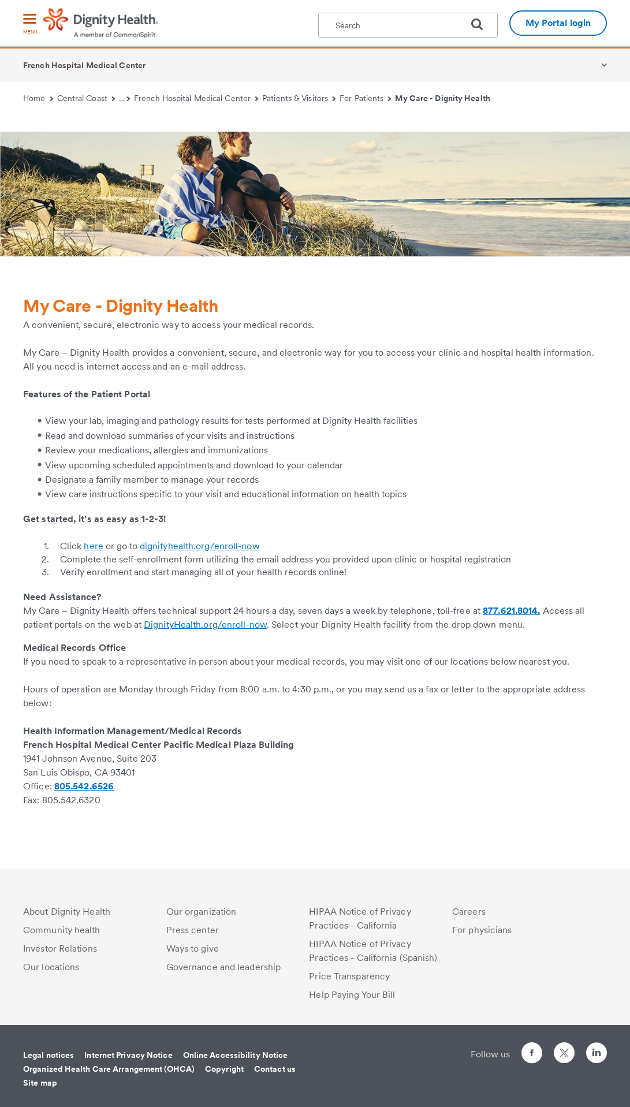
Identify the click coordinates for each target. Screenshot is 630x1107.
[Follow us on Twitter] (564, 1047)
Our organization (201, 911)
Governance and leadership (223, 966)
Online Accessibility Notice (235, 1055)
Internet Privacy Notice (128, 1055)
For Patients (366, 98)
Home (38, 98)
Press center (192, 930)
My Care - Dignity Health (442, 98)
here (93, 546)
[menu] (30, 25)
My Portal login (558, 22)
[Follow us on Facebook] (531, 1054)
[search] (481, 24)
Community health (61, 930)
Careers (469, 911)
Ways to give (192, 948)
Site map (40, 1082)
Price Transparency (349, 976)
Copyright (224, 1069)
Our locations (51, 966)
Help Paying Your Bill (352, 994)
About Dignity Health (66, 911)
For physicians (482, 930)
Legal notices (48, 1055)
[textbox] (408, 25)
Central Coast (86, 98)
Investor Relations (60, 948)
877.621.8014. (511, 610)
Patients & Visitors (298, 98)
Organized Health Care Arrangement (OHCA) (109, 1069)
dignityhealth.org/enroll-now (200, 546)
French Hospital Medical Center (84, 65)
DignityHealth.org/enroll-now (205, 624)
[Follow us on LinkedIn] (596, 1054)
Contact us (275, 1069)
